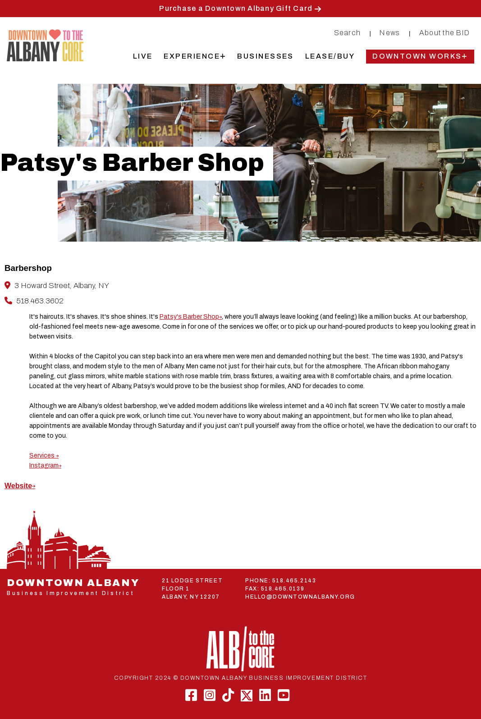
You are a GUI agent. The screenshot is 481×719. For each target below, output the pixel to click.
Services (42, 455)
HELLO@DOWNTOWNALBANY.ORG (300, 597)
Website (18, 486)
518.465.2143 (294, 580)
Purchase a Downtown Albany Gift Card (235, 8)
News (390, 33)
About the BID (444, 33)
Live (143, 56)
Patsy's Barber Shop (189, 316)
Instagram (44, 465)
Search (347, 33)
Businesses (265, 56)
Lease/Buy (330, 56)
